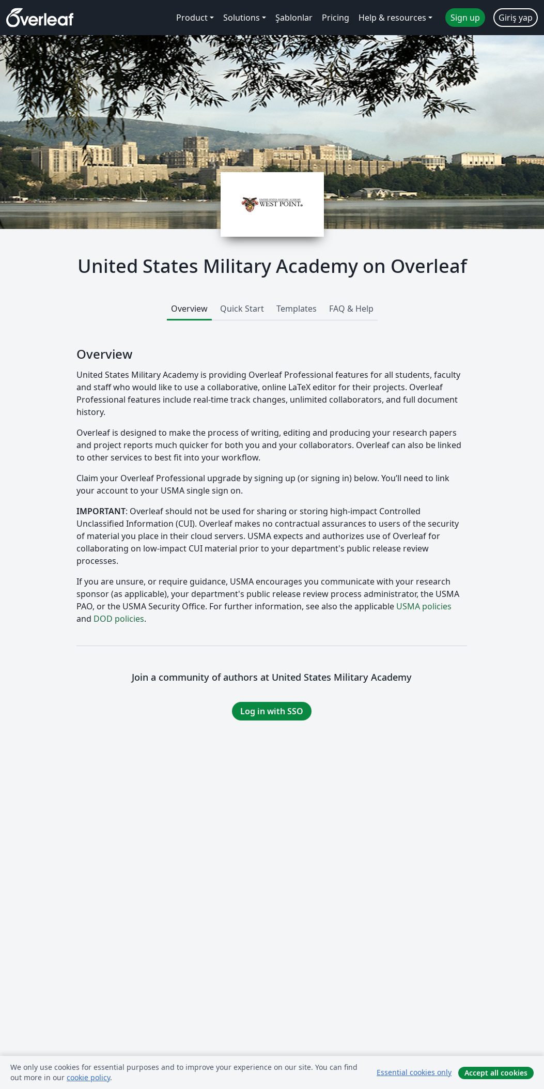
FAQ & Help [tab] (351, 308)
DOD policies (119, 618)
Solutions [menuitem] (241, 17)
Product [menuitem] (192, 17)
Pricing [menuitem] (335, 17)
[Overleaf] (39, 17)
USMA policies (424, 606)
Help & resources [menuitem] (392, 17)
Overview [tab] (189, 308)
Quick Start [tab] (242, 308)
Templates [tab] (296, 308)
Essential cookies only (414, 1072)
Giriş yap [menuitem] (516, 17)
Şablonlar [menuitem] (294, 17)
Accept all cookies (495, 1073)
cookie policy (88, 1077)
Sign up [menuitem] (465, 17)
